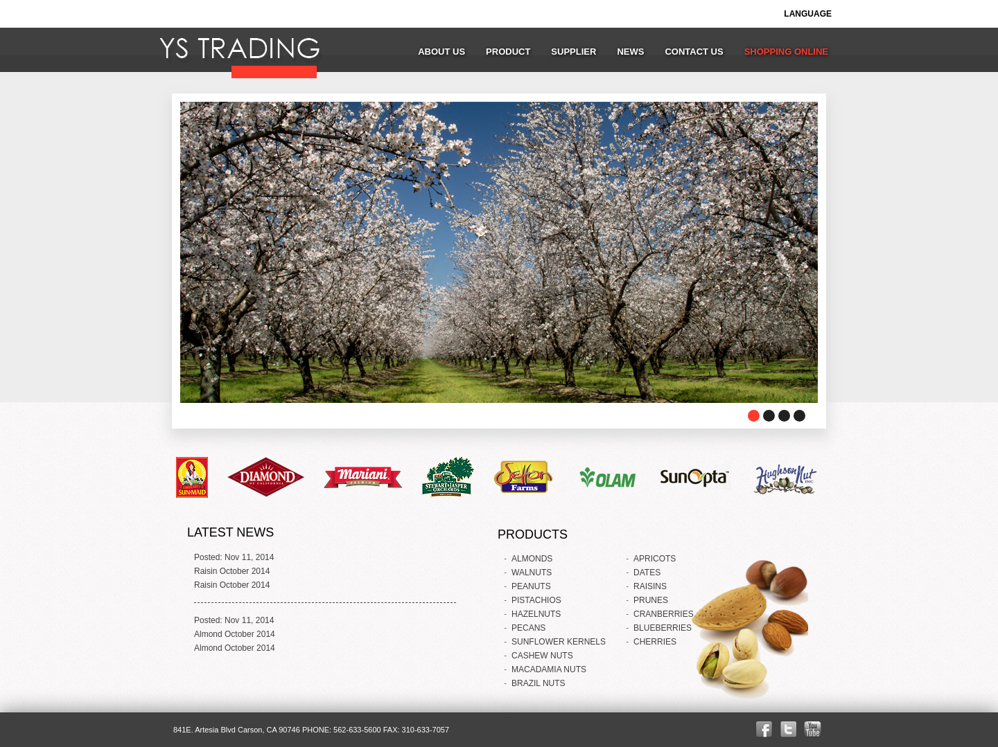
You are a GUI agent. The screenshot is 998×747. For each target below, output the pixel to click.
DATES (646, 572)
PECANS (528, 628)
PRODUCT (508, 51)
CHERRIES (654, 642)
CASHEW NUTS (542, 655)
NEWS (630, 51)
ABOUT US (441, 51)
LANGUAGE (808, 14)
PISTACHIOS (536, 600)
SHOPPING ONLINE (786, 51)
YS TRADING (238, 51)
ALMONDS (531, 559)
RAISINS (650, 586)
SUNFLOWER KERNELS (558, 642)
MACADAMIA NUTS (548, 669)
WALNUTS (531, 572)
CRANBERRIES (663, 614)
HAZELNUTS (536, 614)
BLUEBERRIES (662, 628)
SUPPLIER (573, 51)
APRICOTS (654, 559)
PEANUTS (531, 586)
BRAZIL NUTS (538, 683)
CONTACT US (694, 51)
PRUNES (650, 600)
